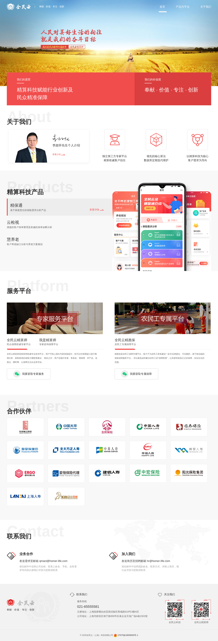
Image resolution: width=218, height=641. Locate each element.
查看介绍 (58, 154)
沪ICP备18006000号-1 (128, 635)
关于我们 (205, 6)
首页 (162, 6)
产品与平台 (183, 6)
